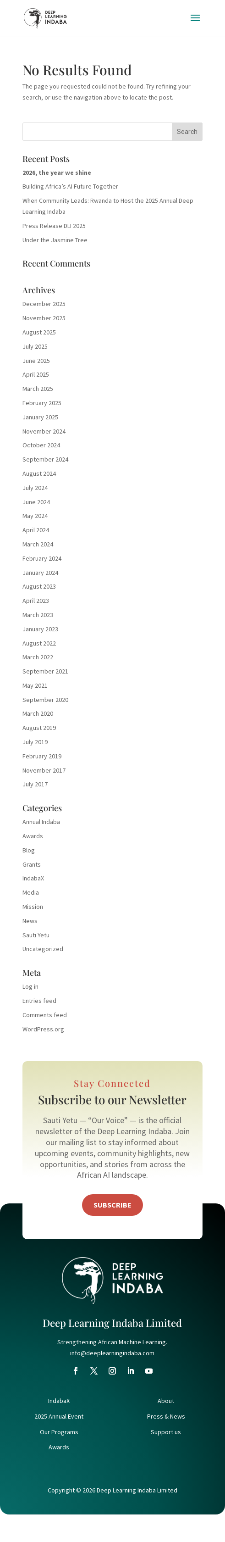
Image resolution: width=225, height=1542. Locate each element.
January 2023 (40, 629)
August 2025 (39, 332)
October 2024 (41, 445)
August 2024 (39, 473)
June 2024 (36, 502)
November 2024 (44, 431)
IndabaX (33, 878)
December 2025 (44, 304)
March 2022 (37, 657)
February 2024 (41, 558)
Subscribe (112, 1204)
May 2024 (35, 516)
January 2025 (40, 417)
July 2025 (35, 346)
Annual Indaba (41, 822)
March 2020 (37, 713)
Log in (30, 986)
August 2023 (39, 586)
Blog (28, 850)
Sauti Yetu (35, 935)
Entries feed (39, 1000)
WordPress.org (43, 1029)
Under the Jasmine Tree (55, 240)
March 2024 (37, 544)
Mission (32, 906)
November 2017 (44, 770)
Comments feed (44, 1015)
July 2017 (35, 784)
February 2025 (41, 403)
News (30, 921)
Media (30, 892)
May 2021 (35, 685)
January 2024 (40, 572)
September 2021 (45, 671)
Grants (31, 864)
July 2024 (35, 488)
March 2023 (37, 615)
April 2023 (35, 600)
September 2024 (45, 459)
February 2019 (41, 756)
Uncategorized (42, 949)
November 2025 (44, 318)
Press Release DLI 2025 (54, 226)
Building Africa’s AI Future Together (70, 186)
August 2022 (39, 643)
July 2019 (35, 742)
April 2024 (35, 530)
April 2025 (35, 374)
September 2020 (45, 700)
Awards (32, 836)
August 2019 (39, 728)
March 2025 (37, 388)
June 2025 (36, 360)
